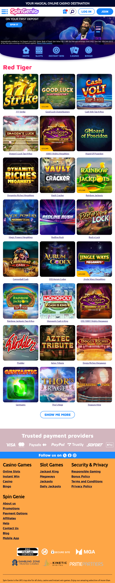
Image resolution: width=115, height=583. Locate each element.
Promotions (11, 508)
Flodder (20, 362)
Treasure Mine (94, 404)
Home (26, 56)
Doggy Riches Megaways (94, 362)
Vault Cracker (57, 195)
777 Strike (20, 111)
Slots (39, 56)
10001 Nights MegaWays (57, 153)
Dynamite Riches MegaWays (20, 195)
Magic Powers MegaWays (21, 237)
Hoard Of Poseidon (94, 153)
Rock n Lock (94, 237)
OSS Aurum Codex (57, 279)
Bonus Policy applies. (45, 43)
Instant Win (56, 56)
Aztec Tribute (57, 362)
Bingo (89, 56)
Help (6, 523)
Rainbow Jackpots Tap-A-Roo (20, 321)
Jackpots (46, 481)
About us (9, 503)
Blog (6, 533)
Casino (74, 56)
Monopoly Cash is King (57, 321)
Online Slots (11, 471)
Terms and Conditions (87, 481)
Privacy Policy (81, 486)
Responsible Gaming (86, 471)
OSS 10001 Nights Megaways (94, 321)
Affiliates (9, 518)
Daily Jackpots (50, 486)
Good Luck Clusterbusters (58, 111)
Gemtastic (21, 404)
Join (104, 11)
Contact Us (11, 528)
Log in (86, 11)
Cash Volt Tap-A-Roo (94, 111)
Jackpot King (49, 471)
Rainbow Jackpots (94, 195)
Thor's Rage (57, 404)
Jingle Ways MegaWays (94, 279)
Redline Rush (57, 237)
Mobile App (11, 538)
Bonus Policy (80, 476)
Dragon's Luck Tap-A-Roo (20, 153)
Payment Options (15, 513)
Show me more (57, 415)
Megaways (47, 476)
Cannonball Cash (20, 279)
